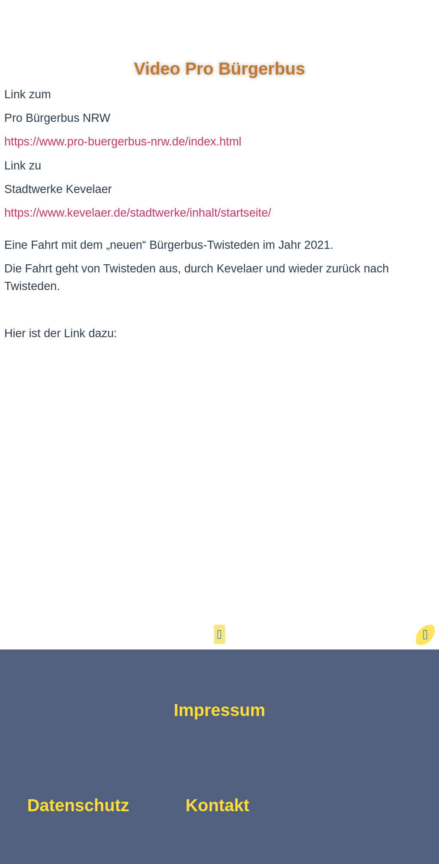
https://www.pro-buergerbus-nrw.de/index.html (122, 141)
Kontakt (218, 805)
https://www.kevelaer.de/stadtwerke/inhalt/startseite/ (137, 212)
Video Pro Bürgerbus (219, 68)
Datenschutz (78, 805)
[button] (219, 634)
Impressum (219, 710)
